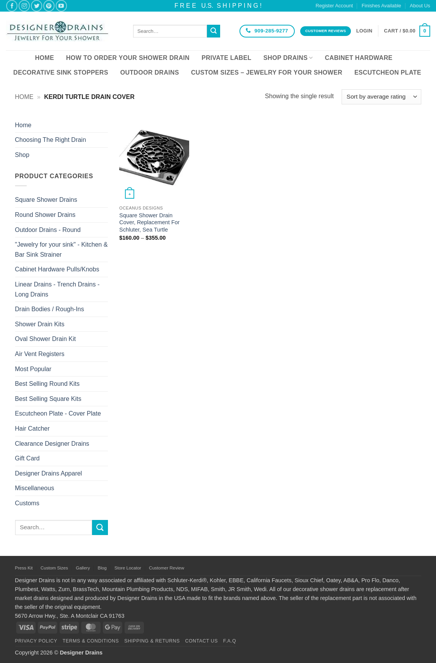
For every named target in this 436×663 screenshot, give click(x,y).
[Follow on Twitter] (36, 5)
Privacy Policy (36, 641)
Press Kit (24, 568)
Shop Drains (288, 57)
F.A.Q (229, 641)
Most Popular (33, 369)
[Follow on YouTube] (61, 5)
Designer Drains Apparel (48, 473)
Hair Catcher (32, 428)
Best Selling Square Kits (48, 398)
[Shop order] (381, 96)
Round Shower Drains (45, 214)
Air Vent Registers (40, 354)
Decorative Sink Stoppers (60, 72)
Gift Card (27, 458)
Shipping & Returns (152, 641)
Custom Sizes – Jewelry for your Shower (266, 72)
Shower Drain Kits (40, 324)
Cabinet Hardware (359, 58)
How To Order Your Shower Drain (128, 58)
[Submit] (213, 31)
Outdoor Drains (149, 72)
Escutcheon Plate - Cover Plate (58, 413)
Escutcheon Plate (387, 72)
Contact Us (201, 641)
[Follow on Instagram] (24, 5)
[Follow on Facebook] (11, 5)
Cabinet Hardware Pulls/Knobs (57, 269)
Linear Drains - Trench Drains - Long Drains (57, 289)
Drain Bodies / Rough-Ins (49, 309)
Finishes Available (381, 6)
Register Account (334, 6)
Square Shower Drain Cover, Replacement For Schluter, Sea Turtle (149, 222)
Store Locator (128, 568)
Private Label (226, 58)
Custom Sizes (54, 568)
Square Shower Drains (46, 199)
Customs (27, 503)
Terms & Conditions (91, 641)
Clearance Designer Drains (52, 443)
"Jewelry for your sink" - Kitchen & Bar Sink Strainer (61, 249)
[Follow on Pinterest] (49, 5)
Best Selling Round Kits (47, 383)
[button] (364, 31)
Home (44, 58)
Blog (102, 568)
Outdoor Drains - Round (48, 230)
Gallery (83, 568)
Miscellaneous (34, 488)
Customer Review (166, 568)
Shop (22, 155)
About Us (420, 6)
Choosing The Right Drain (50, 139)
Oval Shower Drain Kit (45, 339)
